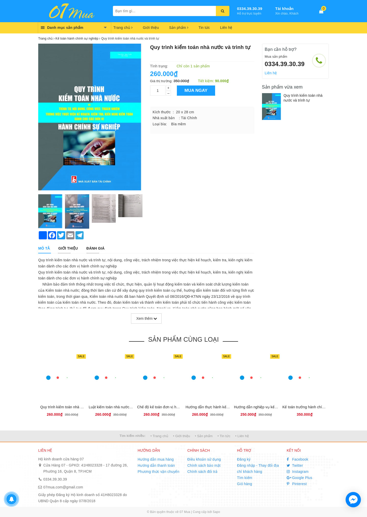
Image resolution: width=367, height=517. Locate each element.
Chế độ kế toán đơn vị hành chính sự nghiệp (173, 407)
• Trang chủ (159, 436)
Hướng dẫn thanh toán (156, 465)
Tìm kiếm (244, 478)
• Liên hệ (242, 436)
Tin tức (204, 28)
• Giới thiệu (181, 436)
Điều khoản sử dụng (204, 459)
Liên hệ (226, 28)
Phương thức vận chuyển (158, 472)
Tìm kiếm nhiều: (133, 436)
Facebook (297, 459)
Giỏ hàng (244, 484)
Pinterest (297, 484)
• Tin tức (223, 436)
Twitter (295, 465)
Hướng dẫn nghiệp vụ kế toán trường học (268, 407)
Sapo (216, 512)
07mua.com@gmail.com (63, 487)
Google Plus (299, 478)
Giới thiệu (151, 28)
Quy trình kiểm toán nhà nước (64, 407)
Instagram (298, 472)
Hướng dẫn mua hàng (156, 459)
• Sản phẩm (204, 436)
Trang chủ (123, 28)
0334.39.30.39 (249, 8)
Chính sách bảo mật (203, 465)
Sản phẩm (178, 28)
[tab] (44, 248)
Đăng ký (244, 459)
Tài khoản (284, 8)
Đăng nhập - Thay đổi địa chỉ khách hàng (258, 468)
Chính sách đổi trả (202, 472)
